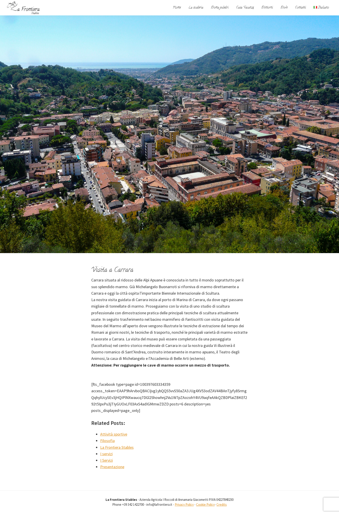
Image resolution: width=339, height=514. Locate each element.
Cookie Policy (205, 504)
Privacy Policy (184, 504)
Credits (221, 504)
